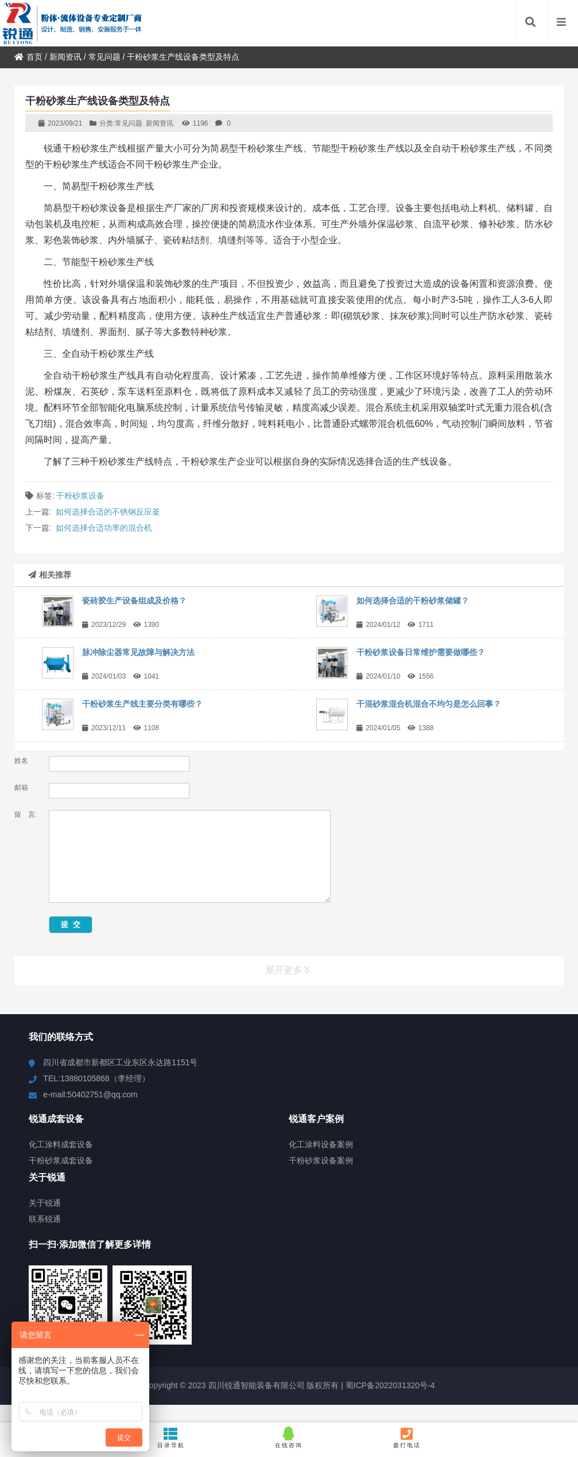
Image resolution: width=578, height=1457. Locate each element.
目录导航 (170, 1437)
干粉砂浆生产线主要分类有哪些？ (142, 703)
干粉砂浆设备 (80, 495)
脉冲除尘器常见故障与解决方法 (138, 652)
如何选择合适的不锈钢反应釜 (108, 511)
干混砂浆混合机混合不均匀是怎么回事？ (428, 703)
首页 (28, 56)
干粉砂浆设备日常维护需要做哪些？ (420, 652)
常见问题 (104, 56)
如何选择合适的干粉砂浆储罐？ (412, 600)
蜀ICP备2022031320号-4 (389, 1402)
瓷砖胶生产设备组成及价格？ (134, 600)
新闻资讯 (65, 56)
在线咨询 (289, 1437)
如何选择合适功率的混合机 (104, 527)
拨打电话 (407, 1437)
